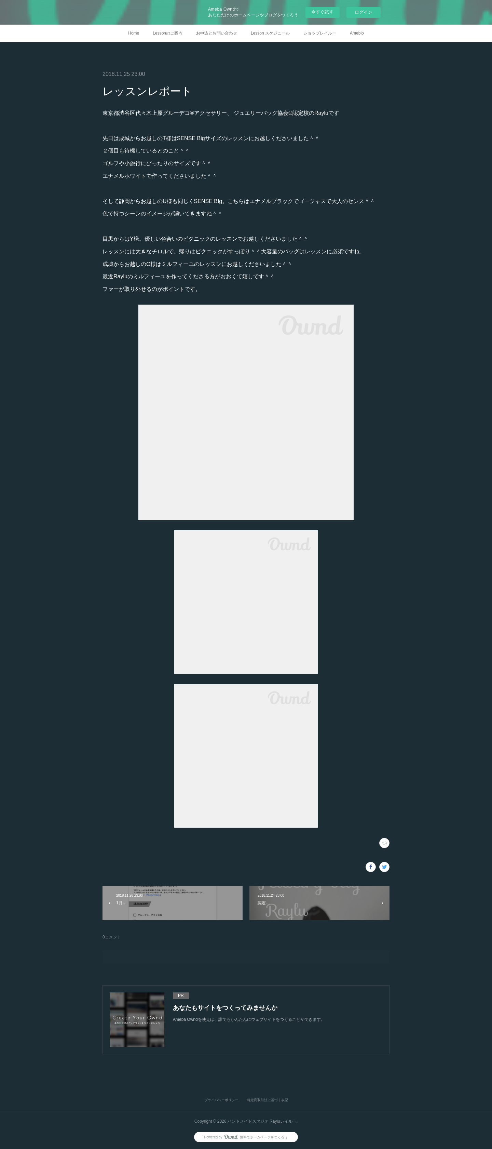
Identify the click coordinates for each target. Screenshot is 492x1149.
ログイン (363, 12)
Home (133, 33)
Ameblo (357, 33)
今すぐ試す (322, 11)
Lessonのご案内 (167, 33)
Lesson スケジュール (270, 33)
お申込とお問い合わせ (216, 33)
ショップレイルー (319, 33)
